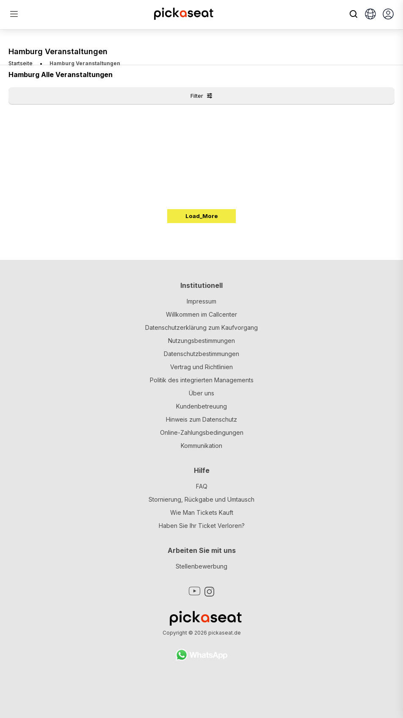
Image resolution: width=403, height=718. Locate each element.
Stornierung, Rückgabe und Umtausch (201, 499)
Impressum (201, 301)
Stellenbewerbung (201, 566)
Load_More (201, 216)
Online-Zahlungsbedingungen (201, 432)
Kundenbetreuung (201, 406)
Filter (201, 95)
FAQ (201, 486)
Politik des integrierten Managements (202, 380)
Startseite (20, 63)
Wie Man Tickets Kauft (201, 512)
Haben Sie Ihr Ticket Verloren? (202, 525)
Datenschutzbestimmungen (201, 353)
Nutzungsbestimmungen (201, 340)
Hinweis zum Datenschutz (201, 419)
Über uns (201, 393)
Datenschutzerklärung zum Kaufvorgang (201, 327)
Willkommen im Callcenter (201, 314)
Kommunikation (201, 445)
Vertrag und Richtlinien (201, 366)
